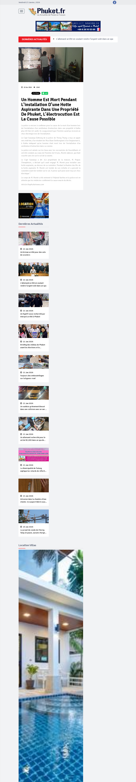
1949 (36, 87)
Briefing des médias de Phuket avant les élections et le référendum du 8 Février (33, 345)
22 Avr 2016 (26, 87)
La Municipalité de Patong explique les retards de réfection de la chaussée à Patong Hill (33, 468)
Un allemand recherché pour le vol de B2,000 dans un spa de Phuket (33, 437)
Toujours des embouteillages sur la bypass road (33, 375)
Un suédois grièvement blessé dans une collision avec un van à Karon (33, 406)
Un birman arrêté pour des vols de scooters (33, 252)
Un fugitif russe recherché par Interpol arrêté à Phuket (33, 314)
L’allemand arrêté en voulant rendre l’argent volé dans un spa (84, 39)
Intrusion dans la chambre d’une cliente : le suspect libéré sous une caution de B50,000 (33, 499)
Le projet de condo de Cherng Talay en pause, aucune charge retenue (33, 530)
